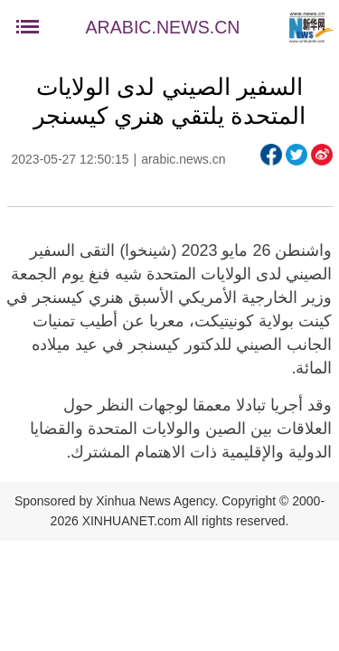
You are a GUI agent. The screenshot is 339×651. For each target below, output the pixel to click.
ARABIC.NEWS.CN (163, 27)
